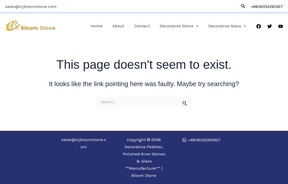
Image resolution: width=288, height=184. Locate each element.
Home (102, 25)
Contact (145, 25)
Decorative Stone (181, 25)
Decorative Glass (228, 25)
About (123, 25)
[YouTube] (280, 26)
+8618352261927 (267, 6)
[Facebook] (258, 26)
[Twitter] (269, 26)
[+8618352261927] (201, 140)
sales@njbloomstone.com (31, 6)
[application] (198, 25)
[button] (243, 6)
